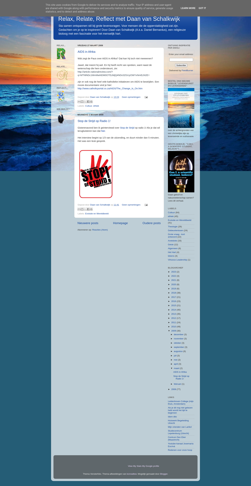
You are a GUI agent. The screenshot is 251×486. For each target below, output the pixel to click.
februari (178, 384)
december (179, 334)
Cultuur (88, 106)
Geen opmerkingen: (131, 97)
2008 (174, 389)
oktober (178, 343)
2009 (174, 331)
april (176, 364)
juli (175, 355)
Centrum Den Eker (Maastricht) (177, 438)
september (179, 347)
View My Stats (135, 466)
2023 (174, 272)
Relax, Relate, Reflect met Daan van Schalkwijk (119, 19)
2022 (174, 276)
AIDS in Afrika (86, 51)
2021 (174, 280)
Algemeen (173, 248)
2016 (174, 301)
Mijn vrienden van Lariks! (180, 427)
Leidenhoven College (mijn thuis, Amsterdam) (181, 402)
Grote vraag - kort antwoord (176, 235)
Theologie (172, 226)
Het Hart (172, 252)
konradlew (132, 474)
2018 (174, 293)
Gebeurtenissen (175, 230)
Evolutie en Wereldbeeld (97, 213)
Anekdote (172, 240)
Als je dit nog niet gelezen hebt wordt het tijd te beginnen (180, 410)
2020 (174, 284)
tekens (171, 256)
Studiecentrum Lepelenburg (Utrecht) (178, 432)
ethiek (96, 106)
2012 (174, 318)
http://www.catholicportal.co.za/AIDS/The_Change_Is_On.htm (110, 88)
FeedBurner (187, 70)
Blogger (163, 474)
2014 (174, 310)
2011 (174, 322)
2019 (174, 288)
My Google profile (150, 466)
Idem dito (172, 416)
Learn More (188, 8)
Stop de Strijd (127, 127)
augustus (178, 351)
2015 (174, 305)
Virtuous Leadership (177, 260)
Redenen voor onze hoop (180, 450)
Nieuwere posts (87, 223)
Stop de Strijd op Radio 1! (94, 121)
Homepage (120, 223)
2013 (174, 314)
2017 (174, 297)
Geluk (171, 244)
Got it (202, 8)
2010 (174, 326)
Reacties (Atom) (100, 230)
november (179, 338)
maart (177, 368)
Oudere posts (152, 223)
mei (176, 360)
